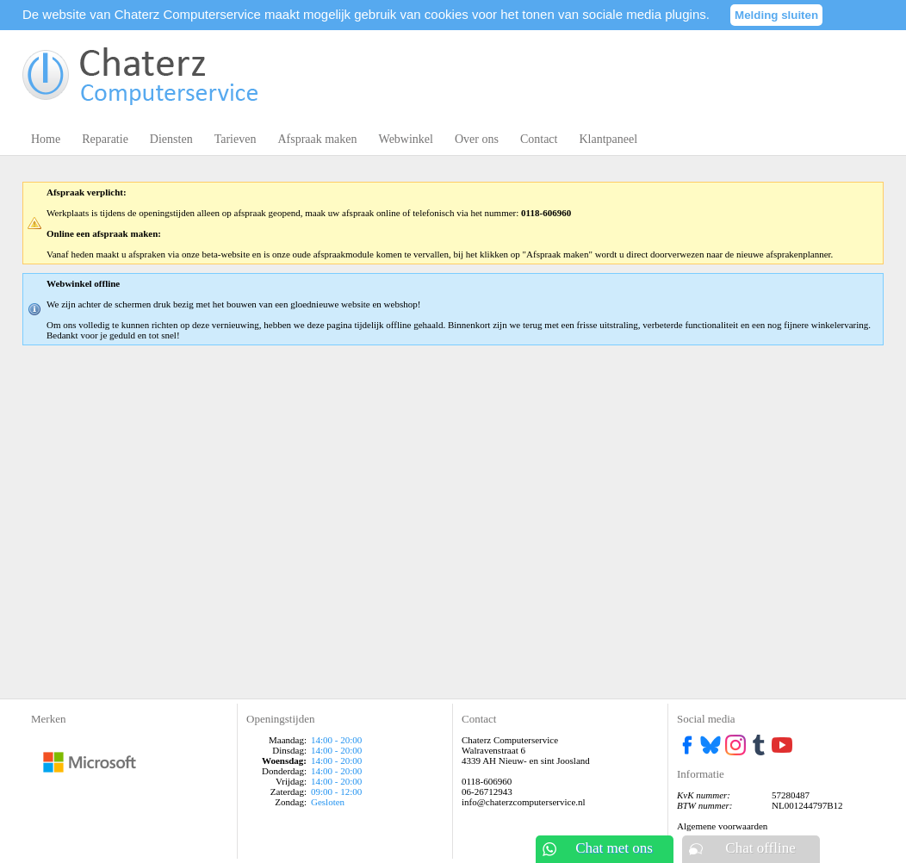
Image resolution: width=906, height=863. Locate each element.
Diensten (171, 139)
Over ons (477, 139)
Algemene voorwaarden (722, 826)
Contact (539, 139)
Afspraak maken (317, 139)
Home (45, 139)
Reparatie (105, 139)
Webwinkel (406, 139)
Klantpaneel (608, 139)
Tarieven (235, 139)
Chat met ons (614, 848)
